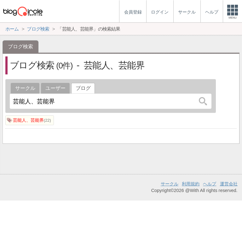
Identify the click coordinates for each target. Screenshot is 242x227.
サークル (25, 88)
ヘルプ (209, 183)
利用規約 (190, 183)
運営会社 (229, 183)
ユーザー (55, 88)
